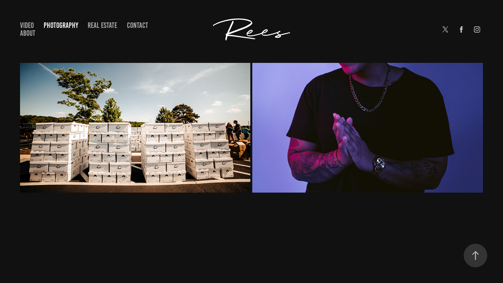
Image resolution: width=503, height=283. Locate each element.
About (27, 33)
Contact (137, 25)
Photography (61, 25)
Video (27, 25)
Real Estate (102, 25)
